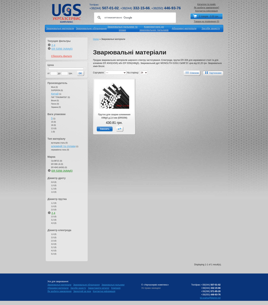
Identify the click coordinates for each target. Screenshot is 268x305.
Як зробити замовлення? (206, 7)
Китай (55, 93)
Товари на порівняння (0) (206, 21)
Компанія (115, 288)
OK (80, 73)
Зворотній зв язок (82, 291)
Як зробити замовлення (60, 291)
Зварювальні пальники (112, 285)
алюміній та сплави (63, 146)
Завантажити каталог (98, 288)
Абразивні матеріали (58, 288)
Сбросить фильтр (61, 56)
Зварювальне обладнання (86, 285)
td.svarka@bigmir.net (210, 298)
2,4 (53, 45)
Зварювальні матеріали (59, 285)
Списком (192, 72)
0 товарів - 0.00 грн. (209, 16)
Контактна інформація (206, 11)
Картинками (212, 72)
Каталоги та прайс (206, 4)
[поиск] (134, 17)
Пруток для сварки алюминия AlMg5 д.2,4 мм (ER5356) (114, 116)
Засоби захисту (78, 288)
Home (96, 39)
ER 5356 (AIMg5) (62, 48)
